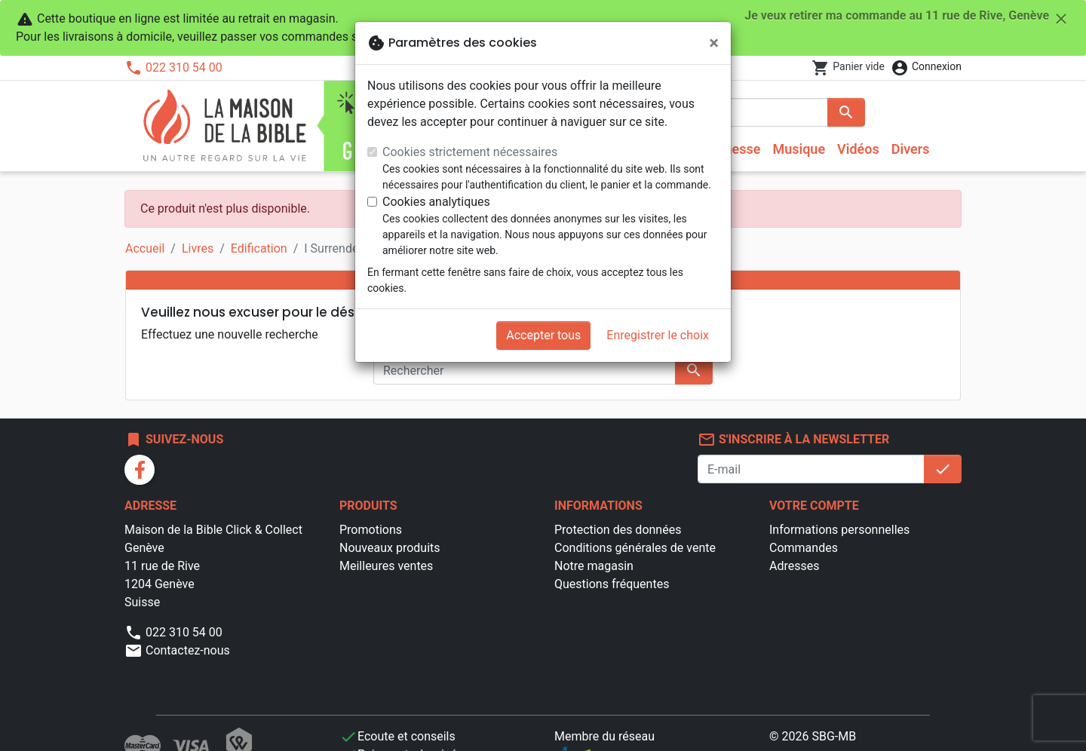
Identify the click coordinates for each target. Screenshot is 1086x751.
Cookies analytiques (436, 202)
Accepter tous (543, 335)
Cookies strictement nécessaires (469, 152)
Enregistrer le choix (657, 335)
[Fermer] (714, 43)
